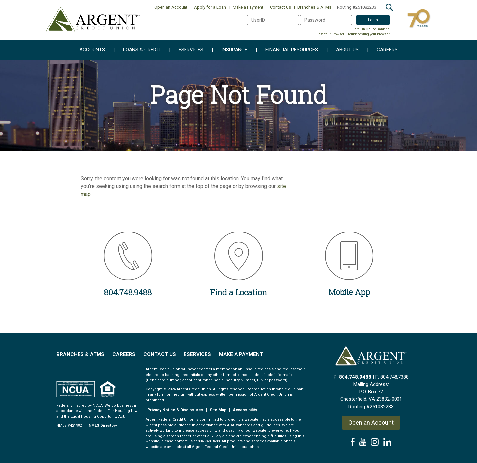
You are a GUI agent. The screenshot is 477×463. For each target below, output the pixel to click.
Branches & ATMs (312, 7)
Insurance (229, 50)
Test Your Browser (330, 34)
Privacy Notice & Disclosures (175, 410)
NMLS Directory (103, 425)
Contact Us (279, 7)
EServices (197, 354)
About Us (342, 50)
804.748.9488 (355, 377)
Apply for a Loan (208, 7)
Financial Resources (287, 50)
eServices (186, 50)
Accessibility (245, 410)
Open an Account (170, 7)
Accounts (92, 50)
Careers (382, 50)
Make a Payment (246, 7)
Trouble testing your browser (368, 34)
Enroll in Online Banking (371, 29)
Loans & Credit (137, 50)
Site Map (218, 410)
